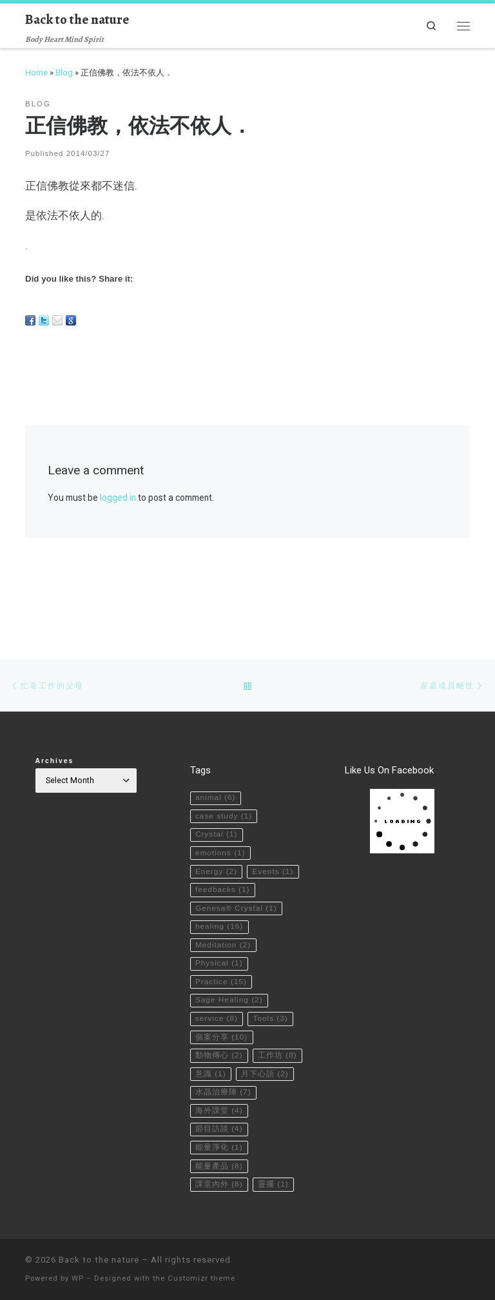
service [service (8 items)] (217, 991)
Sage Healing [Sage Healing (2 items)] (230, 971)
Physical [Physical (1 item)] (220, 933)
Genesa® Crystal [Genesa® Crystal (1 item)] (237, 875)
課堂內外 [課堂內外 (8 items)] (219, 1183)
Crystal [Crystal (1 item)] (217, 779)
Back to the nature (99, 1260)
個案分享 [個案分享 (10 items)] (222, 1010)
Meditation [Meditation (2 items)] (224, 913)
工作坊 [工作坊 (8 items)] (215, 1049)
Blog (64, 72)
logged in (118, 497)
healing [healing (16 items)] (220, 894)
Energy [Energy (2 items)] (217, 817)
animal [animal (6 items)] (216, 740)
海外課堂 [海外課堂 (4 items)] (219, 1106)
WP (78, 1278)
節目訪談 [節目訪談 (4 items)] (219, 1125)
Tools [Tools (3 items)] (274, 991)
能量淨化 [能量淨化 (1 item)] (219, 1145)
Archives (54, 702)
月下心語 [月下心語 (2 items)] (219, 1068)
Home (36, 72)
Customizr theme (201, 1278)
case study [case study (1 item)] (225, 759)
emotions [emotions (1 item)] (221, 798)
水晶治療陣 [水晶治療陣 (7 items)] (223, 1087)
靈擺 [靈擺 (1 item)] (275, 1183)
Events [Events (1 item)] (216, 837)
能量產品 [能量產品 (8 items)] (219, 1164)
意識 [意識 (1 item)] (266, 1049)
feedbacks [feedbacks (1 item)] (223, 855)
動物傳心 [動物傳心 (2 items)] (219, 1029)
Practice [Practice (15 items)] (222, 952)
